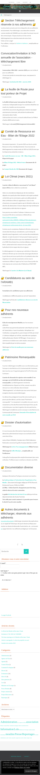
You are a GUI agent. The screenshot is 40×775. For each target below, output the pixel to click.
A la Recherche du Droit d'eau (17, 494)
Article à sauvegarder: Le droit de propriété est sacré (15, 640)
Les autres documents (7, 521)
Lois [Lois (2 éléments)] (16, 729)
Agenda (3, 661)
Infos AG (3, 676)
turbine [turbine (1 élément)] (24, 737)
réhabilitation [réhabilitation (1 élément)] (3, 737)
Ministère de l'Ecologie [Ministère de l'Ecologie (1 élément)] (23, 729)
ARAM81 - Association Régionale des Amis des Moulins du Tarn (20, 8)
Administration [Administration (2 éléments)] (8, 721)
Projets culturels (5, 691)
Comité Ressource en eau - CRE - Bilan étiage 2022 (19, 156)
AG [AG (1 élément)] (18, 722)
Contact (26, 756)
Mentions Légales (16, 756)
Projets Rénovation (6, 694)
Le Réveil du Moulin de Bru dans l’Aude (12, 631)
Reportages (4, 697)
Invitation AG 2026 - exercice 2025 (20, 82)
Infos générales (5, 679)
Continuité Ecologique (7, 667)
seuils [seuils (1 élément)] (7, 737)
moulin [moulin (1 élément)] (30, 729)
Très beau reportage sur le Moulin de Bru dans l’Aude (15, 637)
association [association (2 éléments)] (32, 721)
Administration (5, 655)
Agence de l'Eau (5, 658)
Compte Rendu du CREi (11, 169)
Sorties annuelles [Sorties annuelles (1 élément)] (12, 737)
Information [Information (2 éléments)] (7, 729)
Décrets (3, 670)
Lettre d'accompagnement (19, 447)
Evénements (4, 673)
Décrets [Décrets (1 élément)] (20, 725)
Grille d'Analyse (16, 451)
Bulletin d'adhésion (22, 43)
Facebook (11, 2)
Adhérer (25, 2)
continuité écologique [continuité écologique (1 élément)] (14, 725)
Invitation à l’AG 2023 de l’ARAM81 (11, 634)
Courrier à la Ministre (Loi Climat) (21, 270)
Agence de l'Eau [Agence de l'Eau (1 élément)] (22, 722)
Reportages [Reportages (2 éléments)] (28, 734)
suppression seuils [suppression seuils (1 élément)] (19, 737)
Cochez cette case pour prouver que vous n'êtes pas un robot (18, 574)
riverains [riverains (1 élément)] (36, 734)
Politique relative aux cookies (22, 767)
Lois (2, 682)
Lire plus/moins (6, 65)
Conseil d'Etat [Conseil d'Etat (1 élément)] (6, 725)
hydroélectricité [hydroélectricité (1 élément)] (25, 725)
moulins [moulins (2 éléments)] (10, 734)
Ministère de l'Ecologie (7, 685)
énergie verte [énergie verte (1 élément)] (29, 737)
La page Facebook (6, 615)
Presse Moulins (5, 688)
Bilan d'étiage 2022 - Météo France (15, 162)
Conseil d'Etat (5, 664)
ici (1, 529)
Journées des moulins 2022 (8, 643)
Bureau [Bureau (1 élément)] (1, 725)
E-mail (18, 2)
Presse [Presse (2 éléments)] (18, 734)
